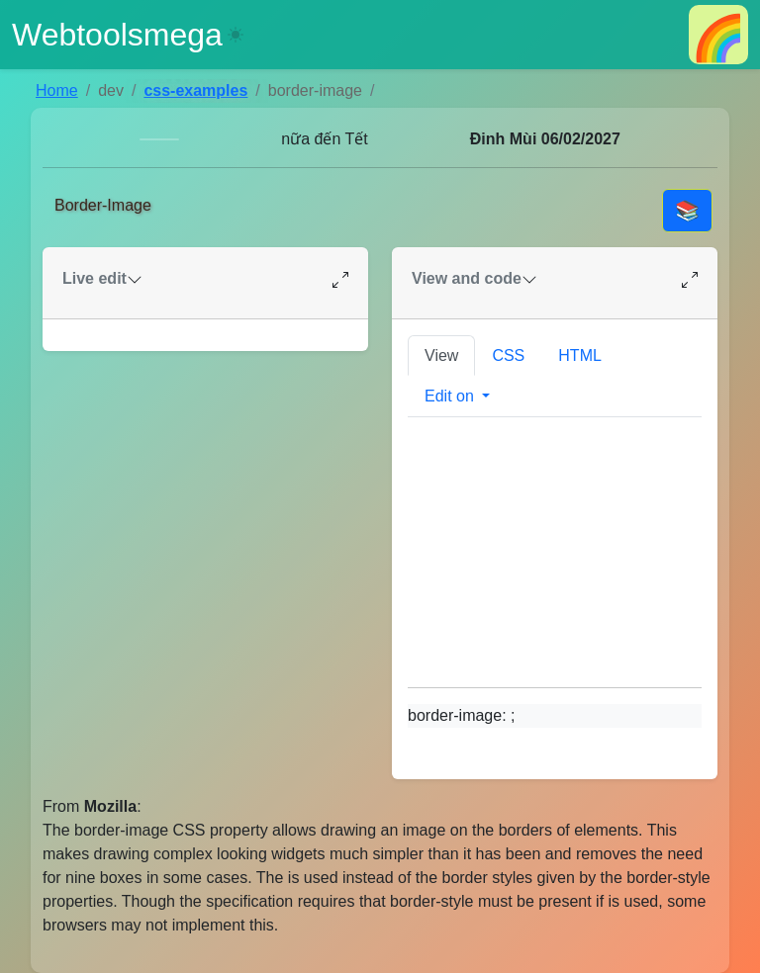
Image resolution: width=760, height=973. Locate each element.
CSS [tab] (508, 355)
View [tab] (441, 355)
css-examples (195, 90)
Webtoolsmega (117, 34)
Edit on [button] (451, 396)
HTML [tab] (580, 355)
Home (57, 90)
